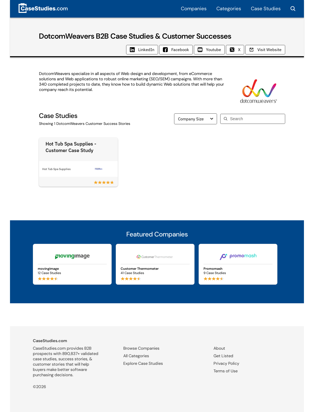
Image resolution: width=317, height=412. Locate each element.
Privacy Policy (226, 363)
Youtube (209, 49)
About (219, 348)
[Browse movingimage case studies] (72, 264)
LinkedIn (142, 49)
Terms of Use (226, 371)
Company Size (195, 119)
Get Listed (223, 355)
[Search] (256, 118)
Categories (228, 8)
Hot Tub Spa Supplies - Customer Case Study (71, 146)
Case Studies (266, 8)
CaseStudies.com (50, 340)
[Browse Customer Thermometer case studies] (155, 264)
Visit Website (265, 49)
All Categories (136, 355)
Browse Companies (141, 348)
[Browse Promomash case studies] (238, 264)
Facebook (176, 49)
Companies (194, 8)
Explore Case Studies (143, 363)
